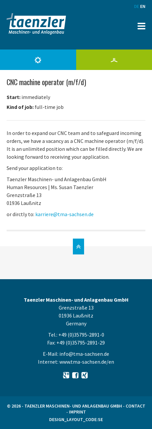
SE (100, 419)
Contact (135, 406)
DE (136, 6)
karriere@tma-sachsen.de (64, 214)
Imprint (77, 412)
